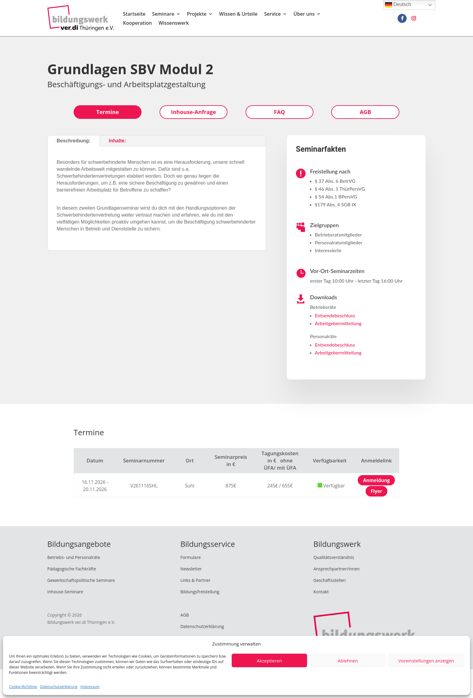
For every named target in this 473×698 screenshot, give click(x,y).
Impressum (90, 686)
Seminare (163, 14)
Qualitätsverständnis (333, 557)
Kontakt (321, 592)
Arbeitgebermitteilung (338, 323)
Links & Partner (195, 580)
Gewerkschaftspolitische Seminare (81, 580)
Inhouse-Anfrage (193, 112)
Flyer (376, 491)
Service (272, 14)
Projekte (197, 14)
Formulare (190, 557)
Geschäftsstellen (329, 580)
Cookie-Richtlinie (23, 686)
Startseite (134, 14)
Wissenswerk (174, 23)
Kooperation (137, 23)
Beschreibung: (73, 140)
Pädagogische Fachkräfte (71, 569)
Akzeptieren (269, 661)
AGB (365, 112)
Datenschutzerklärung (59, 686)
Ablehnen (348, 661)
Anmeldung (376, 480)
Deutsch (398, 4)
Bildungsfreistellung (199, 592)
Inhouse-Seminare (65, 592)
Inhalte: (117, 140)
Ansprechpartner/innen (336, 569)
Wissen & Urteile (238, 14)
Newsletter (191, 569)
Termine (107, 112)
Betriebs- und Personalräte (73, 557)
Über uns (304, 14)
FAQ (279, 112)
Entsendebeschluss (335, 315)
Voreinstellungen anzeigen (426, 661)
